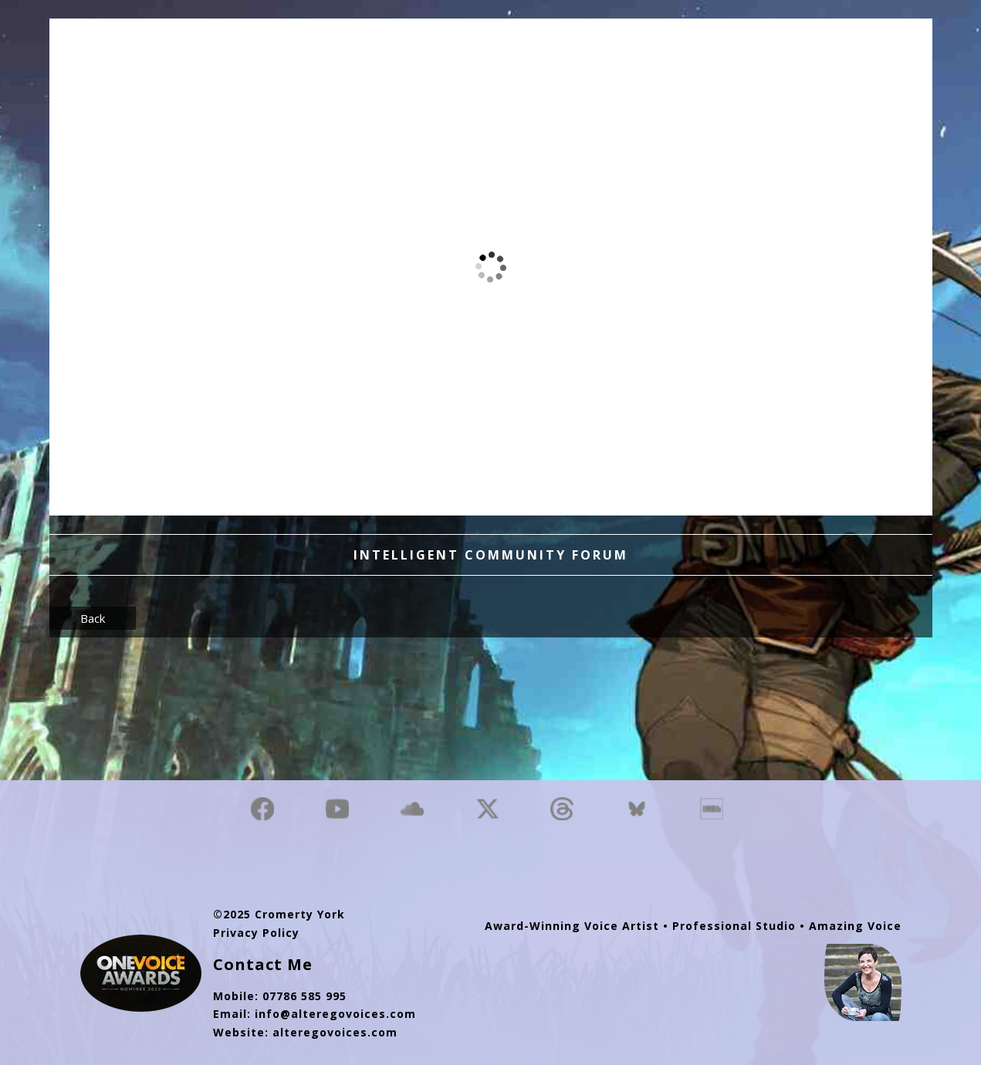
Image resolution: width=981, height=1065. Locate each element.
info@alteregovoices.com (335, 1013)
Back (92, 618)
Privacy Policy (256, 932)
